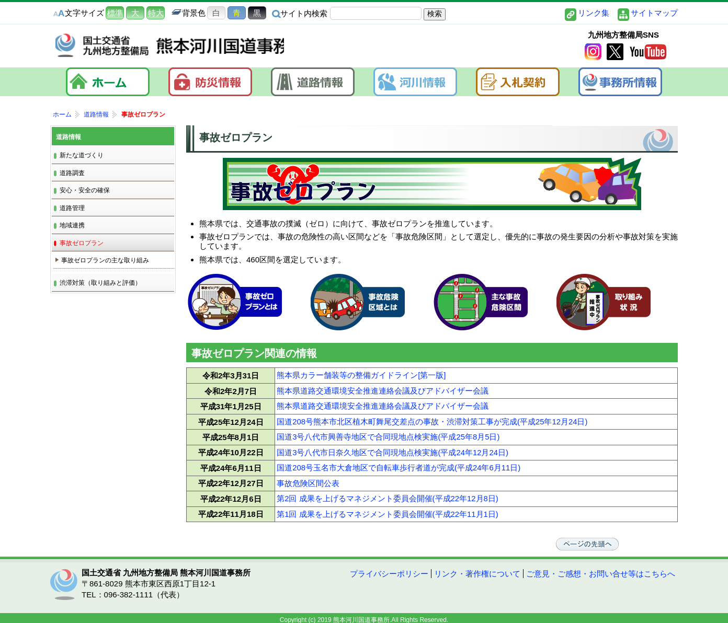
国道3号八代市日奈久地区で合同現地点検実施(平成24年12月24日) (393, 447)
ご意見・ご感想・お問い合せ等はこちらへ (600, 565)
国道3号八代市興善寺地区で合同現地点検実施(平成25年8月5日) (388, 433)
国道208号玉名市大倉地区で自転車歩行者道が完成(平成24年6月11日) (399, 462)
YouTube (648, 52)
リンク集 (593, 12)
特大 (156, 12)
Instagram (593, 52)
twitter (615, 52)
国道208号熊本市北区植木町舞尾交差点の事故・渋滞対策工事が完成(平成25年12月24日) (432, 418)
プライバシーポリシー (389, 565)
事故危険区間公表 (308, 476)
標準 (115, 12)
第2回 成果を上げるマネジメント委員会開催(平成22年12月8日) (387, 491)
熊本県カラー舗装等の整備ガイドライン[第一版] (361, 374)
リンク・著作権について (477, 565)
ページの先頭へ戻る (615, 535)
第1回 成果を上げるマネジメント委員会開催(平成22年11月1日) (387, 506)
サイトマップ (654, 12)
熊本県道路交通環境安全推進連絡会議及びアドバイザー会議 (382, 389)
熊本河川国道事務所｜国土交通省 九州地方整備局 (186, 46)
